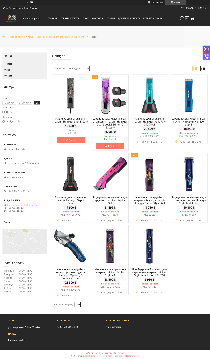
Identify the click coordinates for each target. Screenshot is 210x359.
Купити (72, 139)
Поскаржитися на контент (100, 356)
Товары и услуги (69, 18)
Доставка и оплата (129, 18)
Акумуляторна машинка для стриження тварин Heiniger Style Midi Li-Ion (189, 200)
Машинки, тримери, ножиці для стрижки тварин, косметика (57, 36)
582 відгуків (157, 2)
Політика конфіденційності (126, 356)
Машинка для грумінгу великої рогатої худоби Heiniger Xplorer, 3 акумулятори (71, 274)
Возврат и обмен (152, 18)
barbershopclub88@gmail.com (22, 205)
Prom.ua (120, 353)
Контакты (97, 18)
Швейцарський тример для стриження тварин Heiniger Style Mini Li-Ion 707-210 (149, 272)
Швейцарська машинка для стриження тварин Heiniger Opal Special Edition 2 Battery (110, 123)
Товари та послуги (16, 36)
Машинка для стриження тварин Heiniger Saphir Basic (70, 200)
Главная (52, 18)
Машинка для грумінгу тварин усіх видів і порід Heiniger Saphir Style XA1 (149, 200)
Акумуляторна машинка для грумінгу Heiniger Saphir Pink (110, 200)
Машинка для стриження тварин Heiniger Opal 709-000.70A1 (149, 121)
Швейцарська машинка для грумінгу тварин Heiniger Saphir (189, 121)
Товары (8, 63)
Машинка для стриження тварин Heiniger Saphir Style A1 (110, 272)
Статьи (111, 18)
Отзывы (8, 75)
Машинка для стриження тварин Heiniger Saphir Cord (70, 120)
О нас (86, 18)
